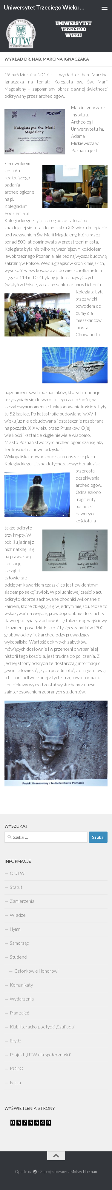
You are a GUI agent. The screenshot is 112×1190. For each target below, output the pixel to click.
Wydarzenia (22, 998)
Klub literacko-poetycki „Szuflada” (42, 1026)
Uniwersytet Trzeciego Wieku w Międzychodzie (44, 7)
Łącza (15, 1082)
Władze (18, 915)
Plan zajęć (19, 1012)
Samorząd (19, 943)
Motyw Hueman (83, 1171)
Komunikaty (21, 984)
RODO (16, 1068)
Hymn (15, 929)
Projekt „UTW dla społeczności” (40, 1054)
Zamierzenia (22, 901)
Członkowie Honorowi (36, 971)
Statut (16, 887)
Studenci (18, 957)
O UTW (17, 873)
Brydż (15, 1040)
